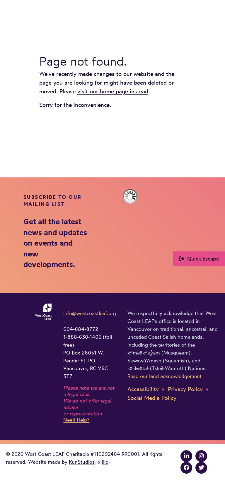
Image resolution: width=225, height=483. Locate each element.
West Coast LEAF (50, 18)
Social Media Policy (151, 398)
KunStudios (82, 462)
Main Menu (215, 17)
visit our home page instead (112, 91)
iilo (105, 462)
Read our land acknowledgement (164, 376)
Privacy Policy (185, 389)
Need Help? (76, 420)
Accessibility (143, 389)
